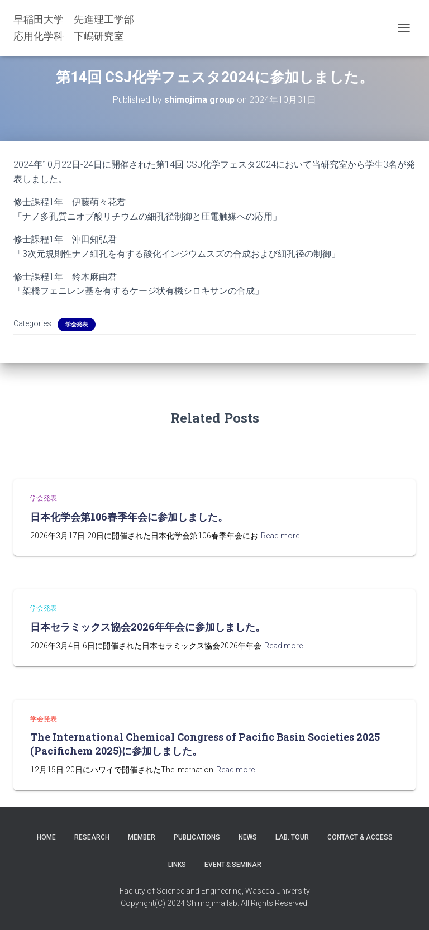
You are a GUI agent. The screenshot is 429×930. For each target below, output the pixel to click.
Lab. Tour (292, 837)
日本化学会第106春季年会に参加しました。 (129, 516)
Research (91, 837)
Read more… (282, 535)
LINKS (177, 865)
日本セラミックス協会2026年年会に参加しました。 (147, 626)
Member (141, 837)
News (248, 837)
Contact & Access (360, 837)
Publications (197, 837)
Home (46, 837)
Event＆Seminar (232, 865)
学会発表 (76, 324)
